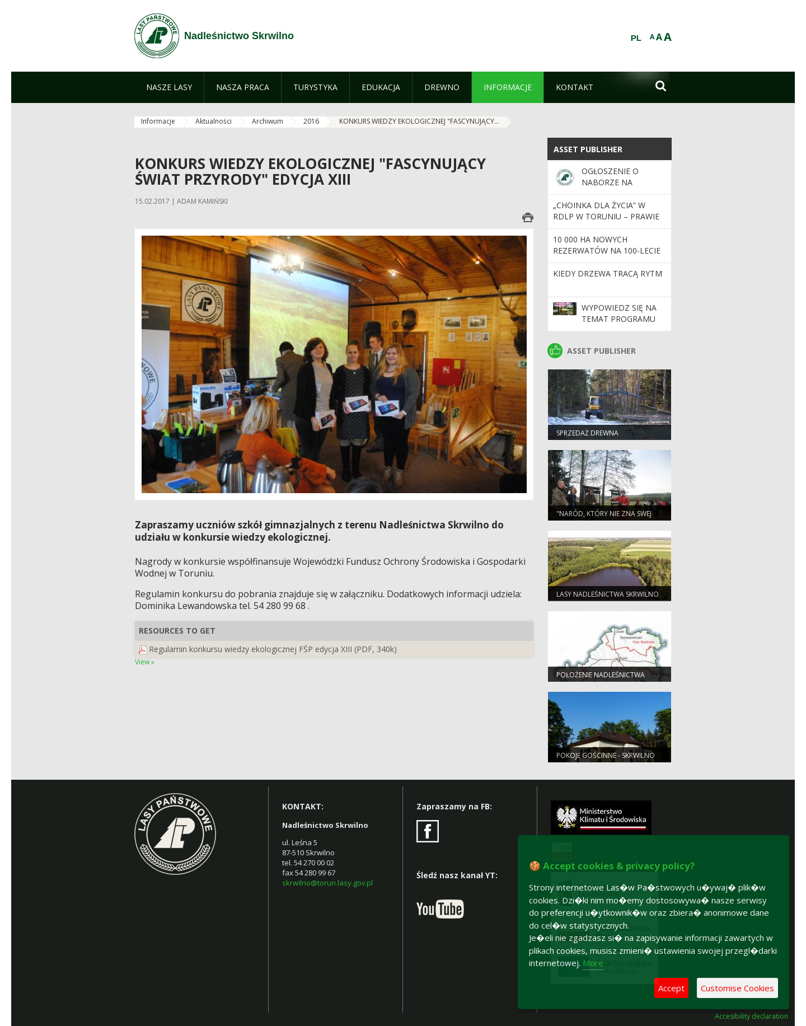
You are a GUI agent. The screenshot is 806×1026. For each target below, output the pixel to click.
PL (636, 38)
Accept (671, 988)
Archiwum (267, 121)
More (593, 962)
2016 (311, 121)
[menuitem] (169, 87)
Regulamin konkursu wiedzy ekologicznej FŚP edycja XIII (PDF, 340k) (273, 649)
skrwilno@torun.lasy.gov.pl (327, 883)
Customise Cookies (737, 988)
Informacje (158, 121)
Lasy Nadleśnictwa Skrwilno (607, 594)
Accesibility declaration (751, 1016)
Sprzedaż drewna (587, 433)
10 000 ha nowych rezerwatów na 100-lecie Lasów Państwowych (606, 251)
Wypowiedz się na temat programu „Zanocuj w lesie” (619, 319)
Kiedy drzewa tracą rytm (607, 273)
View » (144, 662)
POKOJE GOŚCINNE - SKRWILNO (605, 755)
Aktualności (213, 121)
